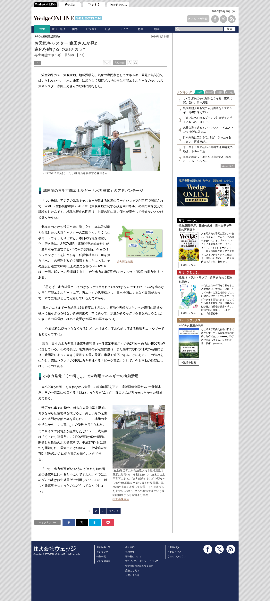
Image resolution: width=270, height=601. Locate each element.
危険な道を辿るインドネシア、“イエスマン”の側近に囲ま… (208, 129)
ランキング (102, 551)
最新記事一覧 (104, 547)
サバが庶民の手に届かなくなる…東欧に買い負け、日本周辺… (207, 100)
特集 (140, 29)
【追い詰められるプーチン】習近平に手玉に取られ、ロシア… (207, 120)
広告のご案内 (132, 570)
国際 (75, 29)
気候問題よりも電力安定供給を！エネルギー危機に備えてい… (207, 110)
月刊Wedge (173, 547)
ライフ (124, 29)
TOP (42, 29)
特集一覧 (101, 556)
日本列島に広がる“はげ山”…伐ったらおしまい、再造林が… (207, 139)
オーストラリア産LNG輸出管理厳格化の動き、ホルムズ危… (207, 149)
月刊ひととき (174, 551)
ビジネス (91, 29)
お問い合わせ (132, 575)
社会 (108, 29)
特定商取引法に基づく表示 (139, 566)
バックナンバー (47, 522)
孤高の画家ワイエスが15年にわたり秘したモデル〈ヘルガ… (208, 159)
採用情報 (130, 551)
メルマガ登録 (199, 18)
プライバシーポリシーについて (141, 561)
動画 (157, 29)
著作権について (133, 556)
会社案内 (130, 547)
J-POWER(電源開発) (47, 36)
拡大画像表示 (124, 261)
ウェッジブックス (176, 556)
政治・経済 (58, 29)
